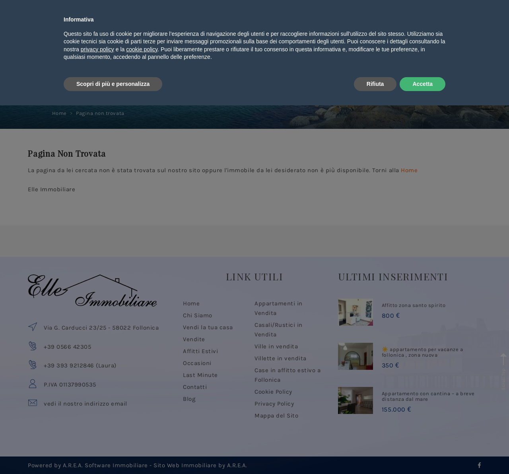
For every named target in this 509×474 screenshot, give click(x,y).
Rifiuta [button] (375, 452)
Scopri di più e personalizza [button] (113, 452)
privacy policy (97, 418)
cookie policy (141, 418)
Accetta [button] (422, 452)
